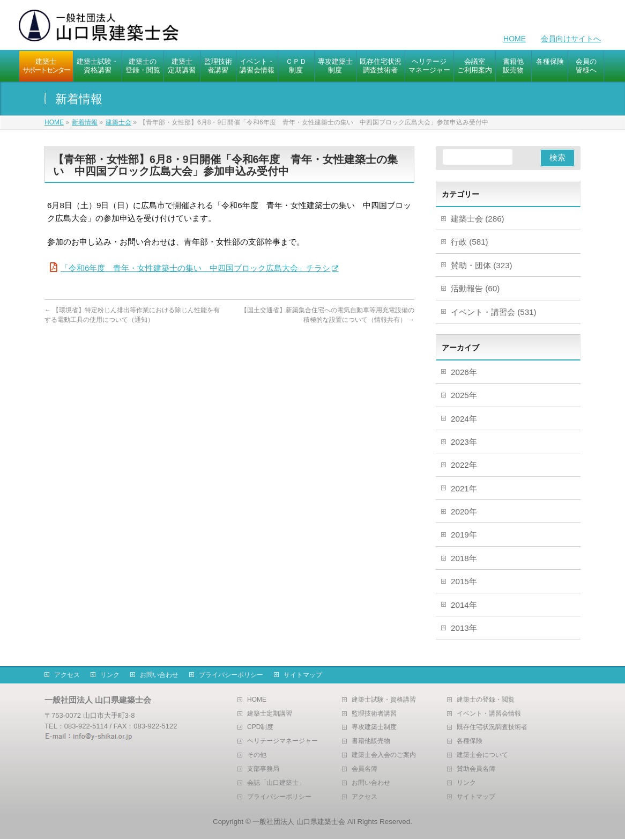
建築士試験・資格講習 (384, 699)
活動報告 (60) (475, 288)
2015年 (464, 581)
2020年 (464, 511)
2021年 (464, 488)
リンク (110, 675)
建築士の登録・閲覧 (486, 699)
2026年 (464, 372)
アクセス (67, 675)
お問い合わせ (159, 675)
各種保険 (469, 741)
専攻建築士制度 (374, 727)
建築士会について (482, 755)
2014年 (464, 604)
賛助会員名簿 (476, 769)
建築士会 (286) (477, 218)
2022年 (464, 464)
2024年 (464, 418)
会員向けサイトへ (571, 38)
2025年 (464, 395)
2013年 (464, 627)
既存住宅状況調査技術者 (492, 727)
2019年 (464, 534)
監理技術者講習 (374, 713)
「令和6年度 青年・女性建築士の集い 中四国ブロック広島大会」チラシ (195, 268)
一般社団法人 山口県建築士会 (298, 822)
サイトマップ (303, 675)
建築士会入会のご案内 (384, 755)
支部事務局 (263, 769)
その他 (256, 755)
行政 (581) (469, 241)
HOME (514, 38)
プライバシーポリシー (231, 675)
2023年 (464, 441)
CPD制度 (260, 727)
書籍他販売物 (371, 741)
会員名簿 (364, 769)
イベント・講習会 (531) (494, 312)
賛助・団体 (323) (481, 265)
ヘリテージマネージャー (282, 741)
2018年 (464, 558)
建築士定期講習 (269, 713)
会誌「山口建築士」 (276, 782)
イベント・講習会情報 (489, 713)
